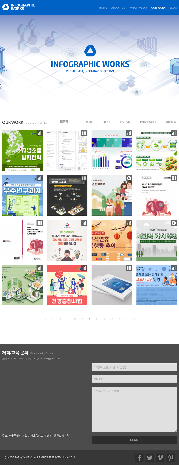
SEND (134, 440)
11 (118, 319)
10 (111, 319)
